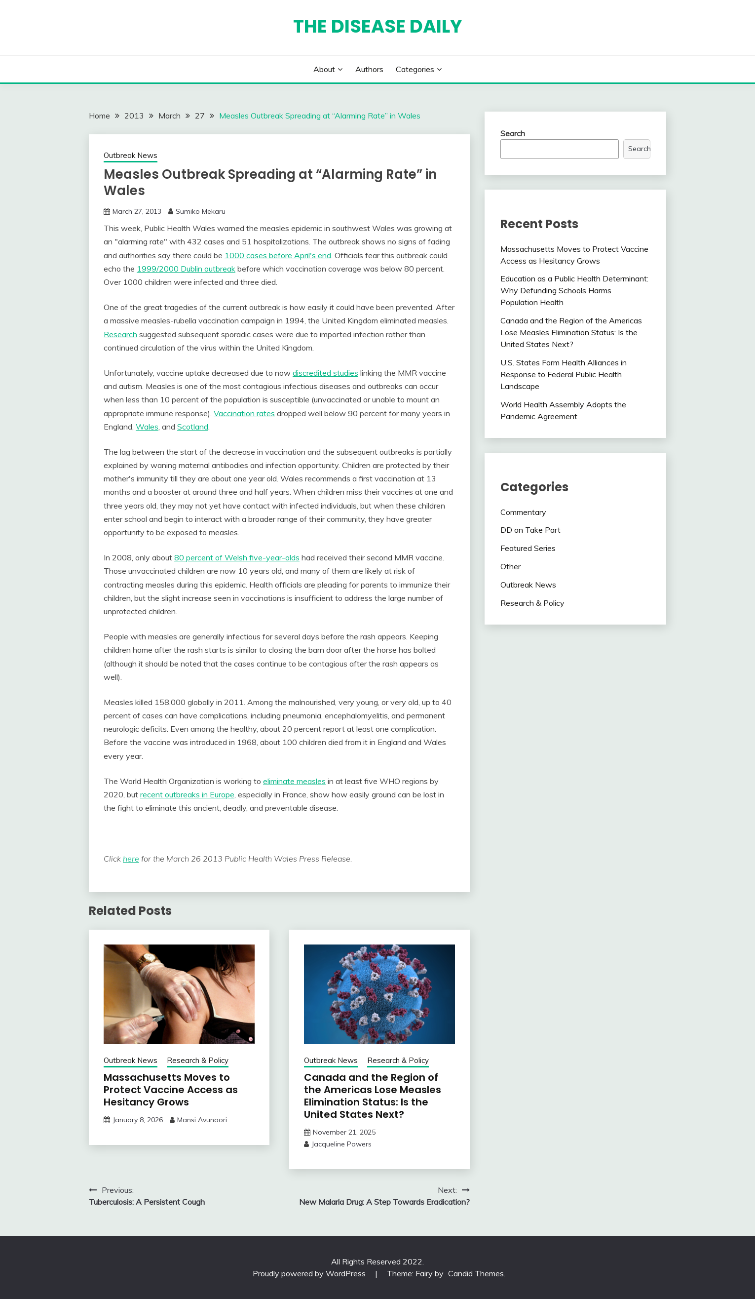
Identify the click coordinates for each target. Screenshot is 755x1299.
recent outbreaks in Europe (187, 794)
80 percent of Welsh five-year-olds (237, 557)
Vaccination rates (244, 413)
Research (120, 334)
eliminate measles (294, 781)
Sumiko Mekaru (201, 211)
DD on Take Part (530, 530)
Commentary (523, 512)
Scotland (192, 427)
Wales (147, 427)
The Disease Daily (377, 26)
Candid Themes (476, 1273)
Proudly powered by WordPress (310, 1273)
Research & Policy (197, 1060)
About (324, 69)
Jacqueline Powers (341, 1144)
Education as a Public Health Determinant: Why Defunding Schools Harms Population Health (574, 290)
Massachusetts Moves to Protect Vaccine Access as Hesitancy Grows (171, 1089)
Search (512, 133)
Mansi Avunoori (202, 1119)
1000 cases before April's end (278, 255)
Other (510, 566)
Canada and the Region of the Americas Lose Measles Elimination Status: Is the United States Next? (372, 1095)
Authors (369, 69)
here (131, 859)
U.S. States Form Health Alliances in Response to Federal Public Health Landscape (563, 374)
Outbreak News (130, 155)
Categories (415, 69)
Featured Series (528, 548)
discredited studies (325, 373)
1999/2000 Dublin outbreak (186, 269)
